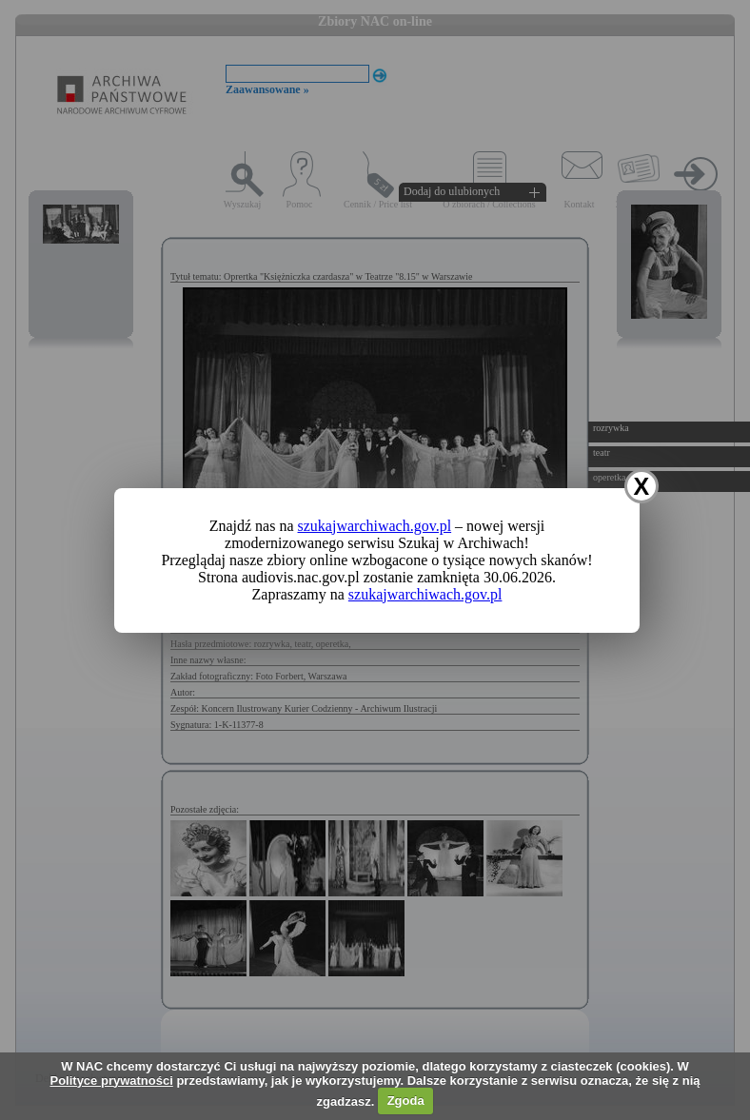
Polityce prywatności (110, 1080)
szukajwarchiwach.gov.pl (375, 526)
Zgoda (405, 1100)
